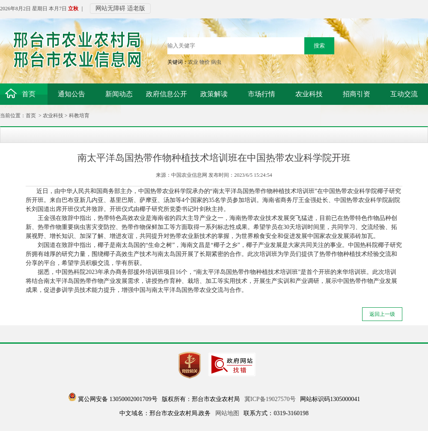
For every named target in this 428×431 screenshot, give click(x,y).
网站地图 (227, 413)
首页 (31, 116)
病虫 (216, 62)
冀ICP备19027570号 (270, 399)
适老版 (136, 8)
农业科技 (53, 116)
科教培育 (79, 116)
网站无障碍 (110, 8)
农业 (193, 62)
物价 (204, 62)
